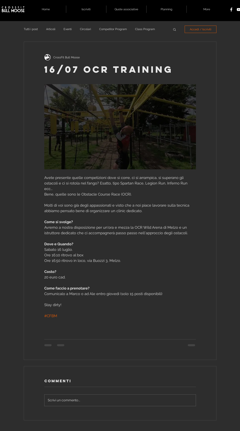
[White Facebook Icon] (231, 9)
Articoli (50, 29)
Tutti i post (31, 29)
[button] (174, 29)
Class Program (145, 29)
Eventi (68, 29)
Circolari (85, 29)
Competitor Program (113, 29)
